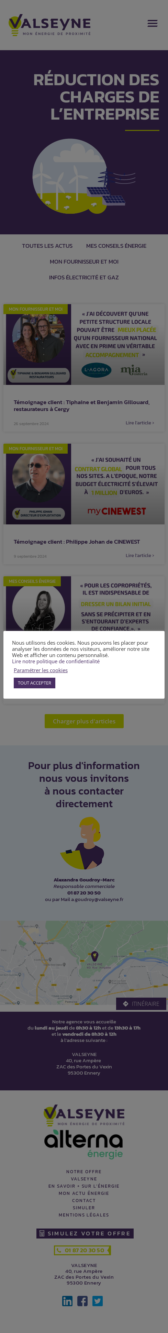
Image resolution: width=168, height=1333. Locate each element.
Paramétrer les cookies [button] (41, 670)
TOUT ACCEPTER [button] (34, 683)
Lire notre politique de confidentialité (56, 661)
